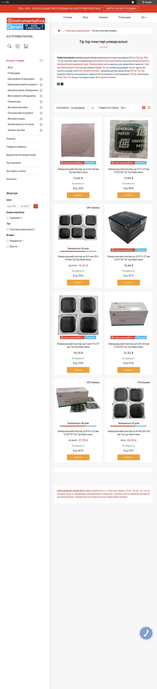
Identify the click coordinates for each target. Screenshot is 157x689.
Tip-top (105, 67)
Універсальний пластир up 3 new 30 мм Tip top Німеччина (78, 171)
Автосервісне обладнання (22, 96)
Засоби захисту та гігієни (21, 124)
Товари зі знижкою (16, 146)
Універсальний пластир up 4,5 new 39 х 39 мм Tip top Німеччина (78, 258)
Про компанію (13, 163)
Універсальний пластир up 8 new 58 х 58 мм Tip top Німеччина (128, 433)
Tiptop (133, 74)
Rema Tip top (136, 57)
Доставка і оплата (16, 171)
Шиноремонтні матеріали (21, 79)
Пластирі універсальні (77, 31)
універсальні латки (85, 57)
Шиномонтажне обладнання (23, 90)
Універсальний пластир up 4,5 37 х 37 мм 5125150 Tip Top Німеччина (128, 258)
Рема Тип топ (64, 77)
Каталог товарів (15, 60)
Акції (10, 67)
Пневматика (14, 101)
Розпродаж (14, 73)
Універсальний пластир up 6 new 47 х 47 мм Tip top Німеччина (78, 345)
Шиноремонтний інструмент (22, 84)
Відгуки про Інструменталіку (21, 155)
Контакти (11, 179)
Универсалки (96, 64)
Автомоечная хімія (18, 107)
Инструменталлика (89, 70)
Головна (67, 17)
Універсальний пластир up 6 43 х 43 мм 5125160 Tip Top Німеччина (128, 345)
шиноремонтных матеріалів (106, 61)
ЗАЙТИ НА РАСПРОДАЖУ (121, 8)
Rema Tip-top (137, 70)
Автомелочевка (16, 118)
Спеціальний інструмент (20, 113)
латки (132, 67)
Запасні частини (16, 130)
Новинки (10, 138)
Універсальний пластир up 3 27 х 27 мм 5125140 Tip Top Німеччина (128, 171)
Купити (78, 195)
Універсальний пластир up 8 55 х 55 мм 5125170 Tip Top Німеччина (78, 433)
